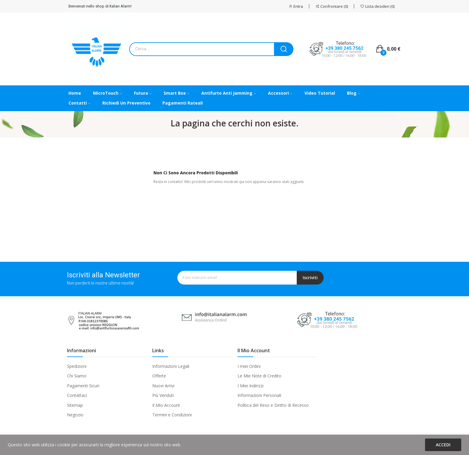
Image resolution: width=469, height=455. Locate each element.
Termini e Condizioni (172, 415)
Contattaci (77, 395)
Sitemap (75, 405)
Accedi (443, 445)
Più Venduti (163, 395)
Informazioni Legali (170, 366)
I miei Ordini (249, 366)
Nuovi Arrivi (163, 386)
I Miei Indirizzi (250, 386)
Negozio (75, 415)
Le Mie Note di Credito (259, 376)
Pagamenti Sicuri (83, 386)
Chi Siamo (76, 376)
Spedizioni (76, 366)
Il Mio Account (166, 405)
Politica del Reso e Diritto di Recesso (273, 405)
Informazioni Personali (259, 395)
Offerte (159, 376)
